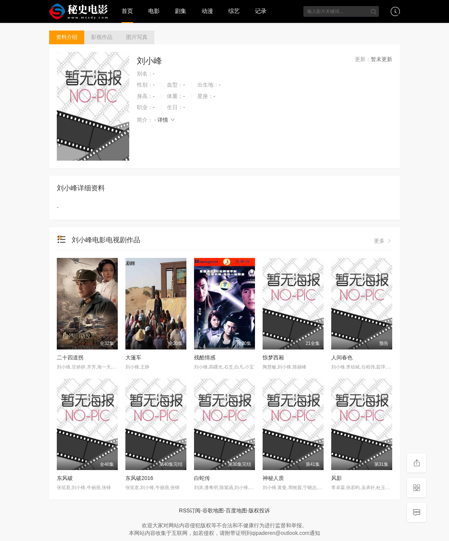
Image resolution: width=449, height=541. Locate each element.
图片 (137, 37)
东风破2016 (139, 478)
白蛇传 (202, 478)
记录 (260, 11)
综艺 (234, 11)
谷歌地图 (213, 510)
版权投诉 (259, 510)
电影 (154, 11)
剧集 (180, 11)
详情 (166, 120)
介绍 (66, 37)
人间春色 (342, 357)
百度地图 (236, 510)
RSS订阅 (190, 510)
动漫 (207, 11)
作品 (101, 37)
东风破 (65, 478)
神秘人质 (273, 478)
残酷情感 (204, 357)
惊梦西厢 (273, 357)
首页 (127, 11)
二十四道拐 (70, 357)
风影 (336, 478)
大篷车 (133, 357)
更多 (383, 241)
